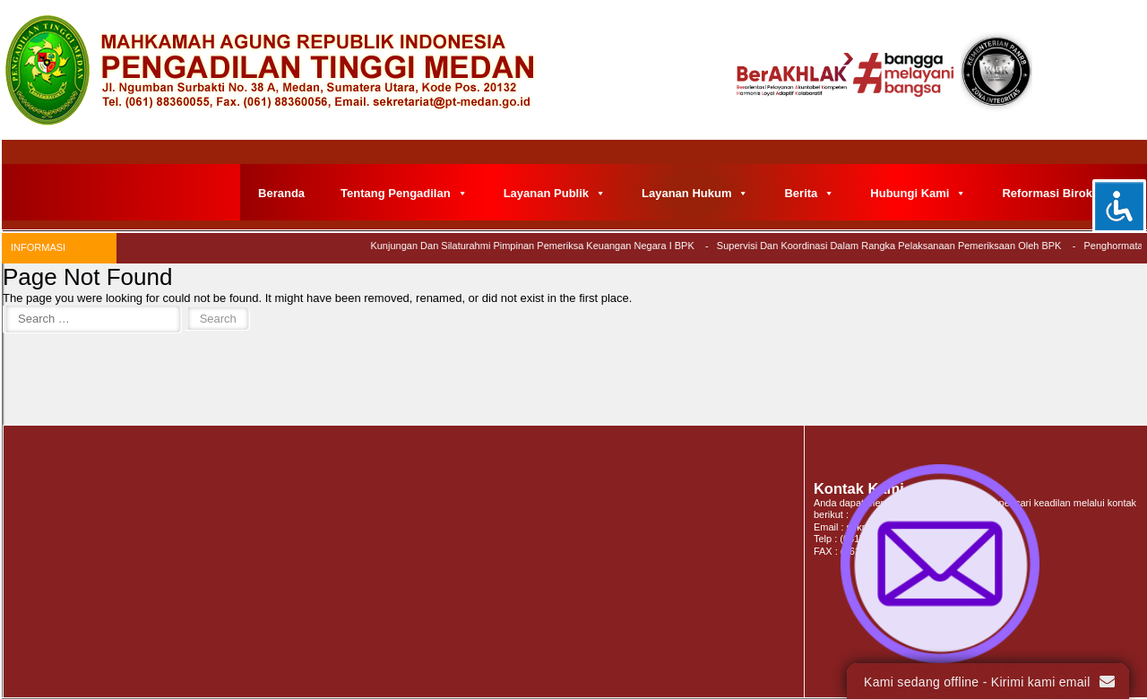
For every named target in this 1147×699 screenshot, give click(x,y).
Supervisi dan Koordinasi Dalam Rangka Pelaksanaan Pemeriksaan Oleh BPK (892, 245)
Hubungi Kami (918, 193)
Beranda (281, 193)
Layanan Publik (555, 193)
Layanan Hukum (695, 193)
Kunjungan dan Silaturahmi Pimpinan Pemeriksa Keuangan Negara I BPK (536, 245)
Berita (809, 193)
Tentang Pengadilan (404, 193)
